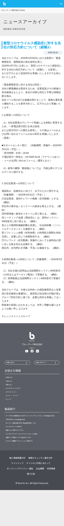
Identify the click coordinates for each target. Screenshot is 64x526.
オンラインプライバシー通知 (20, 504)
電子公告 (31, 510)
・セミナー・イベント (16, 408)
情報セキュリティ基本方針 (40, 494)
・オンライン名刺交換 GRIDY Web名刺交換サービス (30, 448)
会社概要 (40, 504)
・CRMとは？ (11, 380)
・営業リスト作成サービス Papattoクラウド (26, 470)
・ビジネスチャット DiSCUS (18, 454)
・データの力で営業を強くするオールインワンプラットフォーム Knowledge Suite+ (32, 435)
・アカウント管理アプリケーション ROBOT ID (27, 476)
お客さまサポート (45, 363)
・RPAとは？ (11, 391)
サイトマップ (17, 499)
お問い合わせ (13, 363)
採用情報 (51, 504)
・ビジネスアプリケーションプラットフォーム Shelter (31, 465)
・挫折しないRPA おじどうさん (20, 459)
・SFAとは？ (11, 386)
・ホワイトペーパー (14, 402)
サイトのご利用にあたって (38, 499)
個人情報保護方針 (17, 494)
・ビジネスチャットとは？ (18, 397)
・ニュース (10, 413)
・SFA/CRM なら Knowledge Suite (21, 443)
